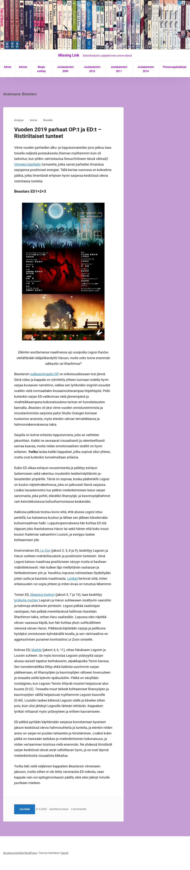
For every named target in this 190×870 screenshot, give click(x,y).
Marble (36, 650)
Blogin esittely (41, 69)
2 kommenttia (80, 809)
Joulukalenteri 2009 (65, 69)
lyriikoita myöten (26, 600)
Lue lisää (24, 809)
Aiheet (7, 66)
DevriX (64, 853)
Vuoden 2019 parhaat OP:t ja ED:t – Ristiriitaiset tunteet (57, 132)
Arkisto (23, 66)
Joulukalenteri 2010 (92, 69)
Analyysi (19, 120)
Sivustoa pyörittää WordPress (20, 853)
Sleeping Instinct (42, 595)
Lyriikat (72, 578)
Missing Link (68, 55)
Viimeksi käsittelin (27, 164)
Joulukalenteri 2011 (119, 69)
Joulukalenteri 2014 (145, 69)
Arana (67, 809)
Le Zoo (45, 550)
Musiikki (48, 120)
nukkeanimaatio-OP (44, 374)
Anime (33, 120)
